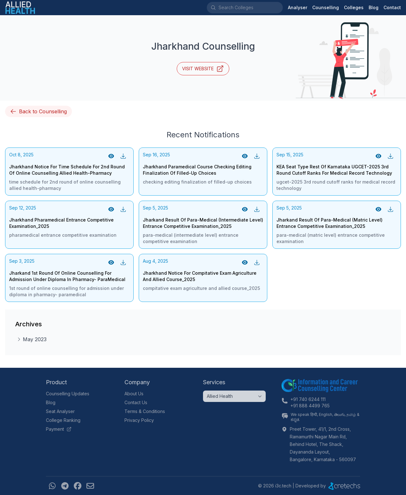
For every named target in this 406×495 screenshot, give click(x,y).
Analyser (297, 7)
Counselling (325, 7)
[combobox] (250, 7)
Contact (392, 7)
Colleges (354, 7)
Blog (373, 7)
